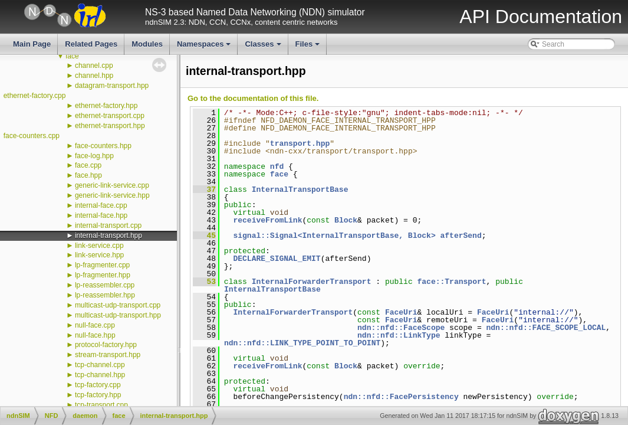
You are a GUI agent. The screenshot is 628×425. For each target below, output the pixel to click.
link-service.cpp (99, 245)
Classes (263, 47)
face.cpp (88, 165)
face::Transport (451, 281)
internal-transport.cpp (108, 225)
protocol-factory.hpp (106, 345)
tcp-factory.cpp (98, 385)
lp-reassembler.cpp (104, 285)
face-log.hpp (94, 156)
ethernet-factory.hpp (106, 106)
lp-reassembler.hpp (105, 295)
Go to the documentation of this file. (253, 98)
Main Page (32, 44)
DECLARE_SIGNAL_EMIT (276, 258)
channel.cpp (94, 65)
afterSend (460, 235)
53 (204, 281)
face (72, 56)
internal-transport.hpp (108, 235)
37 (204, 189)
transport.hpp (300, 143)
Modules (147, 44)
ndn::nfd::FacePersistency (401, 396)
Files (308, 47)
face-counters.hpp (103, 146)
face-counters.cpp (32, 136)
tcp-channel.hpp (100, 375)
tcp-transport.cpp (101, 405)
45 (204, 235)
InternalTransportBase (300, 189)
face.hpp (88, 175)
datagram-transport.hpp (112, 85)
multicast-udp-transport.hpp (118, 315)
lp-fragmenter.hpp (102, 275)
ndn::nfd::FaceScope (401, 327)
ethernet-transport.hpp (110, 126)
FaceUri (401, 312)
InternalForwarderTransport (311, 281)
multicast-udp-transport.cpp (117, 305)
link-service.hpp (99, 255)
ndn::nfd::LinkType (398, 335)
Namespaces (205, 47)
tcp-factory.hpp (98, 395)
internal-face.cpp (101, 205)
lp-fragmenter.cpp (102, 265)
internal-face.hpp (101, 215)
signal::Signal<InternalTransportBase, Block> (334, 235)
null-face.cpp (95, 325)
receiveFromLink (267, 220)
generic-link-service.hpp (112, 195)
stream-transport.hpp (107, 355)
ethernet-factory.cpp (35, 95)
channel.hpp (94, 75)
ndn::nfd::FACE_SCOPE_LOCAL (546, 327)
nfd (277, 166)
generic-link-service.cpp (112, 185)
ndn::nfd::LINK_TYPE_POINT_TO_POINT (302, 343)
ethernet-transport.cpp (109, 116)
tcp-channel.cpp (100, 365)
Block (345, 220)
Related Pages (91, 44)
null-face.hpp (95, 335)
